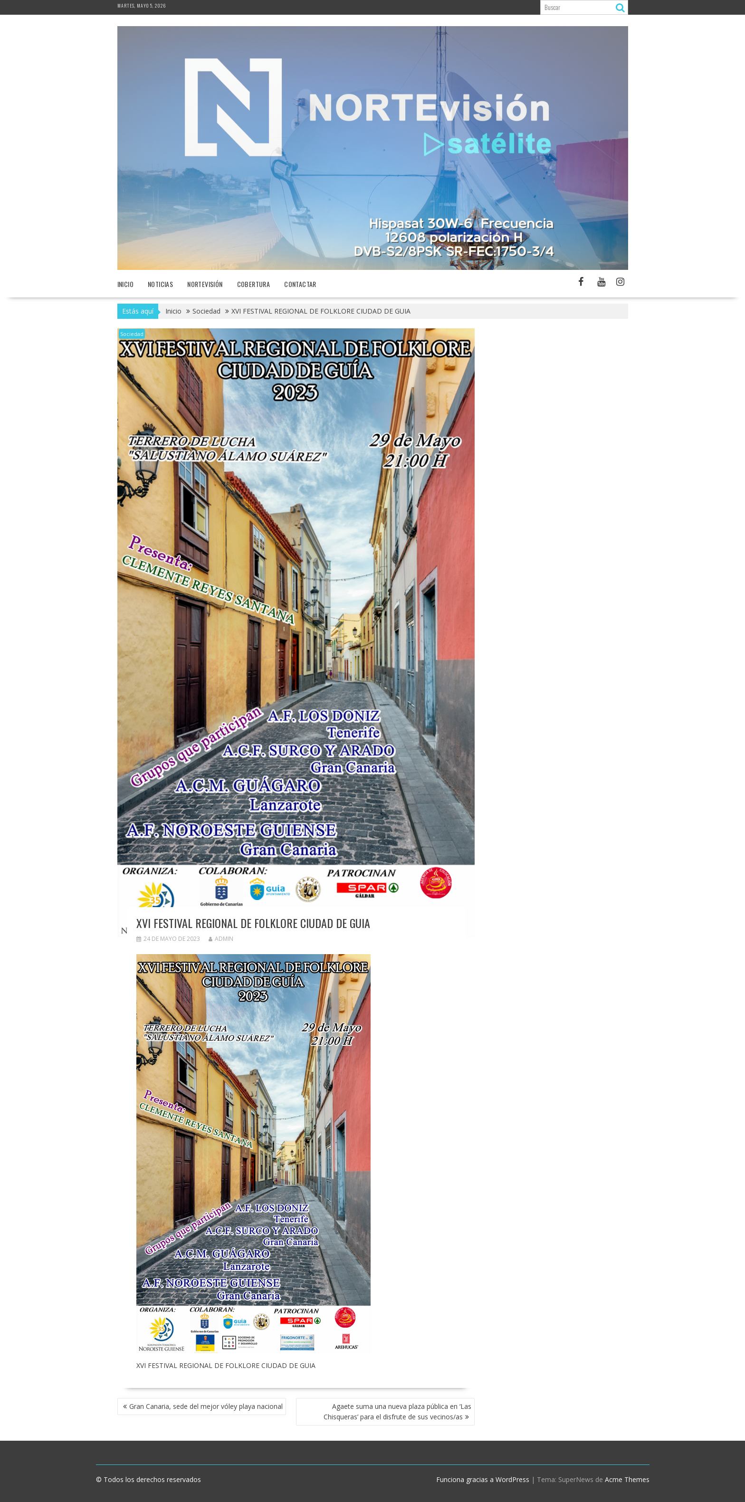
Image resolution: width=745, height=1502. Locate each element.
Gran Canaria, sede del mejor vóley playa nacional (206, 1406)
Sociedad (131, 333)
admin (221, 939)
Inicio (125, 284)
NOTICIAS (160, 284)
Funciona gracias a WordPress (482, 1479)
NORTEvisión (204, 284)
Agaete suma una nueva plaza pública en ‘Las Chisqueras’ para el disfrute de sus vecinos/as (397, 1411)
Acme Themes (627, 1479)
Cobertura (253, 284)
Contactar (300, 284)
